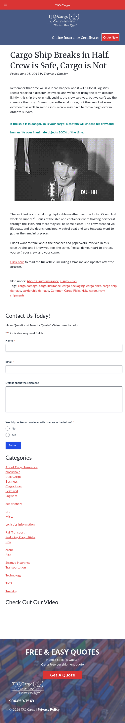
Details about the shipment (22, 382)
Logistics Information (20, 524)
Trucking (11, 591)
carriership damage (36, 290)
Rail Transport (15, 532)
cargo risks (93, 286)
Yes (14, 434)
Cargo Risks (68, 281)
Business (12, 481)
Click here (17, 262)
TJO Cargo (62, 5)
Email (10, 361)
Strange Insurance (18, 562)
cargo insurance (50, 286)
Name (10, 340)
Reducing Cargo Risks (20, 537)
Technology (13, 575)
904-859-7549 (21, 701)
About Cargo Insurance (43, 281)
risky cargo (89, 290)
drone (10, 550)
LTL (8, 511)
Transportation (16, 567)
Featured (12, 491)
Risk (8, 542)
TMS (9, 583)
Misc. (9, 516)
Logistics (12, 496)
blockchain (13, 472)
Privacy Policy (49, 709)
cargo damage (27, 286)
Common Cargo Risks (65, 290)
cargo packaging (73, 286)
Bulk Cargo (13, 476)
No (14, 428)
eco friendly (14, 503)
